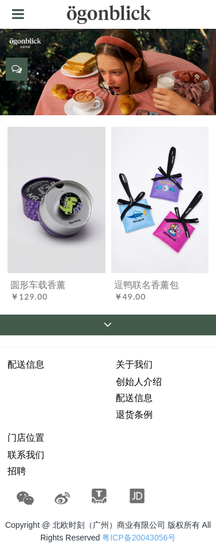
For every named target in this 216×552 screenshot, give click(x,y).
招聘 (16, 471)
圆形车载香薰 (38, 284)
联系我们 (25, 455)
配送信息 (25, 364)
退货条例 (134, 414)
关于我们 (134, 364)
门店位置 (25, 438)
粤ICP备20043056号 (139, 537)
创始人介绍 (139, 382)
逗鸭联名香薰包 (146, 284)
